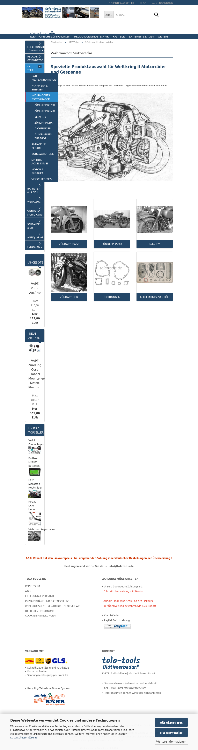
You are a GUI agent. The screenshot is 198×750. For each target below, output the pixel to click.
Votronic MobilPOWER (35, 212)
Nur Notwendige (171, 732)
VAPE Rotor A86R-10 (35, 287)
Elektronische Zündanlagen (50, 36)
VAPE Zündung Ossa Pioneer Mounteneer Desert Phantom (37, 374)
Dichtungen (43, 128)
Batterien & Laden (141, 36)
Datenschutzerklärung (23, 737)
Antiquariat (35, 237)
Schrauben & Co (34, 225)
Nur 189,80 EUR (35, 312)
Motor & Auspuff (37, 171)
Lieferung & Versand (39, 596)
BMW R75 (40, 116)
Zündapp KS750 (45, 105)
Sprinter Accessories (39, 161)
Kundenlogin (162, 3)
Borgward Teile (42, 153)
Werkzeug (34, 201)
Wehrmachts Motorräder (41, 97)
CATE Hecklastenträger (44, 77)
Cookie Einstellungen (40, 615)
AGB (27, 591)
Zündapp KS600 (45, 110)
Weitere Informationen (171, 741)
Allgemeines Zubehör (43, 136)
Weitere (163, 36)
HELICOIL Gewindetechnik (91, 36)
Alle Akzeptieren (171, 722)
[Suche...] (108, 14)
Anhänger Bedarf (38, 146)
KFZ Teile (119, 36)
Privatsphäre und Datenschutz (46, 601)
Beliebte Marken (121, 3)
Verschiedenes (41, 179)
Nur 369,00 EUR (35, 406)
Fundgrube (34, 246)
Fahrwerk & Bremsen (39, 87)
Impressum (32, 586)
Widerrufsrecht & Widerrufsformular (52, 606)
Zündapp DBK (43, 122)
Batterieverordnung (39, 611)
